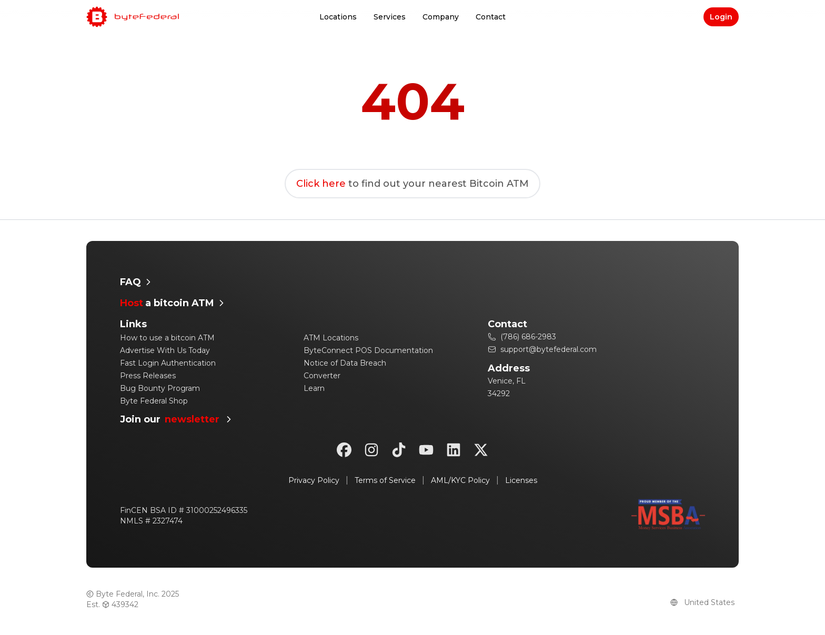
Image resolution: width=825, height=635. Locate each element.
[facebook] (344, 449)
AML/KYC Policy (460, 480)
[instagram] (371, 449)
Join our (177, 420)
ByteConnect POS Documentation (368, 350)
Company (440, 17)
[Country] (709, 602)
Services (390, 17)
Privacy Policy (313, 480)
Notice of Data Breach (345, 363)
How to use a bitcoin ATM (167, 337)
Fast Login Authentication (168, 363)
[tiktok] (398, 449)
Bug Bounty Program (160, 388)
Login (721, 17)
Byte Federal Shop (154, 401)
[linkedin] (453, 449)
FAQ (137, 282)
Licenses (521, 480)
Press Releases (148, 375)
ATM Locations (331, 337)
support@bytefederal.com (542, 349)
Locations (338, 17)
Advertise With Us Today (165, 350)
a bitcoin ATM (173, 303)
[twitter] (481, 449)
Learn (314, 388)
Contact (491, 17)
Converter (322, 375)
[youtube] (426, 449)
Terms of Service (385, 480)
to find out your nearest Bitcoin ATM (412, 183)
